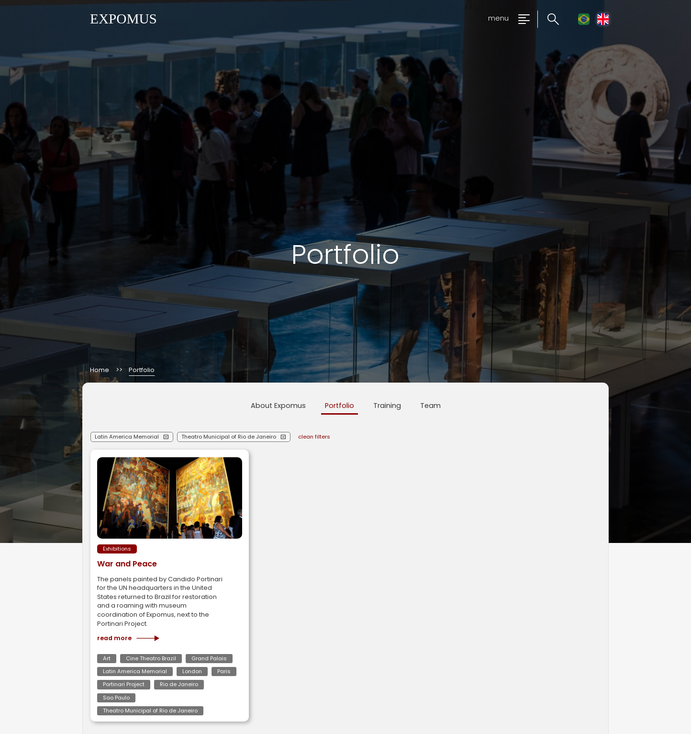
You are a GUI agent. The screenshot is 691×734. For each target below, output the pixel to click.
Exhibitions (117, 549)
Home (99, 370)
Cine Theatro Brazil (151, 658)
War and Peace (127, 563)
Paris (224, 671)
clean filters (314, 436)
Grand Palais (209, 658)
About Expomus (278, 405)
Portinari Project (124, 684)
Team (430, 405)
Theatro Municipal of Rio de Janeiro (228, 436)
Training (387, 405)
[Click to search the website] (548, 19)
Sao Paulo (116, 697)
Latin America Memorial (127, 436)
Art (107, 658)
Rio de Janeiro (179, 684)
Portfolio (339, 405)
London (192, 671)
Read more (128, 638)
